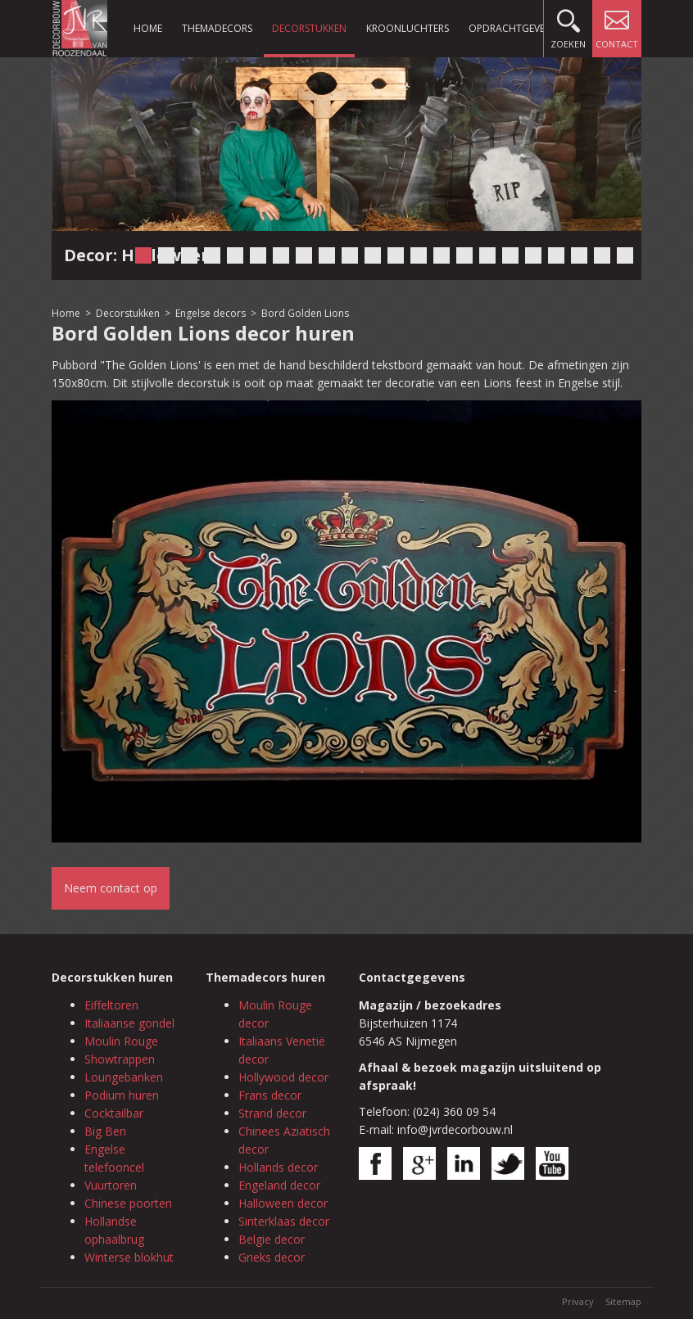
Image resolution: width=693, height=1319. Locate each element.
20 (579, 255)
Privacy (578, 1301)
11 (373, 255)
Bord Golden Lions (305, 313)
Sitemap (623, 1301)
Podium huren (121, 1095)
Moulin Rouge (121, 1041)
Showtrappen (119, 1059)
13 (418, 255)
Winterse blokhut (129, 1257)
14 (441, 255)
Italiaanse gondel (129, 1023)
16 (487, 255)
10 (350, 255)
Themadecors (217, 28)
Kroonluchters (407, 28)
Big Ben (105, 1131)
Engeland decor (279, 1185)
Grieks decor (271, 1257)
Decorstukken (309, 28)
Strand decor (272, 1113)
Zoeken (568, 25)
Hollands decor (278, 1167)
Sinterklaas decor (283, 1221)
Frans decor (269, 1095)
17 (510, 255)
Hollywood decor (283, 1077)
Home (148, 28)
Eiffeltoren (111, 1005)
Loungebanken (123, 1077)
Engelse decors (210, 313)
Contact (617, 25)
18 (533, 255)
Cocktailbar (113, 1113)
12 (395, 255)
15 (464, 255)
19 (556, 255)
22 (625, 255)
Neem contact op (110, 888)
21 (602, 255)
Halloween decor (283, 1203)
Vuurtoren (110, 1185)
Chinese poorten (128, 1203)
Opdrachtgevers (512, 28)
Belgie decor (271, 1239)
